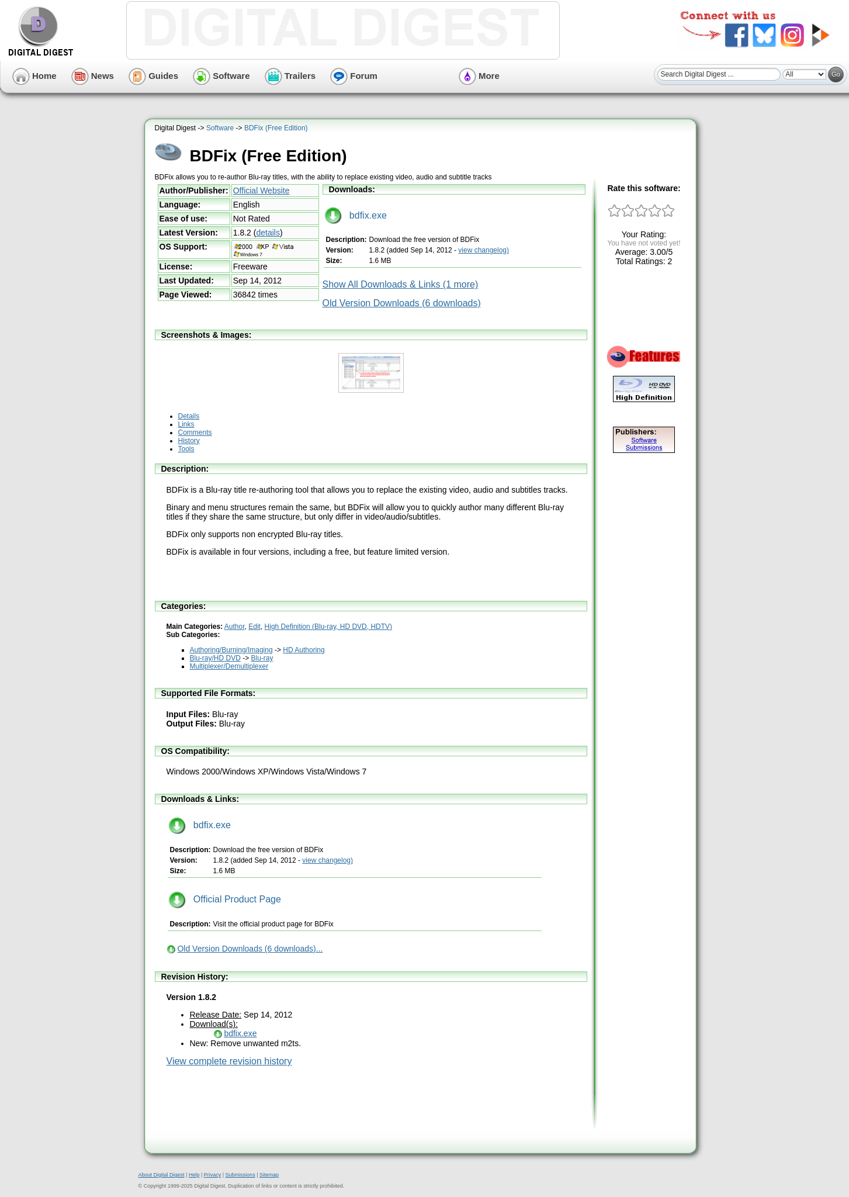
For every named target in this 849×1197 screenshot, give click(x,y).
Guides (153, 76)
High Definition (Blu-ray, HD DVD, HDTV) (329, 626)
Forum (353, 76)
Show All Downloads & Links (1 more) (401, 284)
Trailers (290, 76)
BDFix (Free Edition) (276, 128)
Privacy (212, 1175)
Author (234, 626)
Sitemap (269, 1175)
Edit (254, 626)
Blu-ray (262, 658)
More (479, 76)
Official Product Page (224, 899)
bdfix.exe (355, 215)
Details (189, 416)
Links (186, 424)
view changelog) (483, 250)
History (189, 441)
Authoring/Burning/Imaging (231, 650)
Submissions (240, 1175)
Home (34, 76)
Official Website (261, 190)
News (92, 76)
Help (194, 1175)
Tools (186, 449)
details (267, 232)
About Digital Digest (161, 1175)
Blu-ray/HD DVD (215, 658)
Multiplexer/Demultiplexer (229, 666)
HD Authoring (303, 650)
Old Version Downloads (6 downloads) (402, 303)
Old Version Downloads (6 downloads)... (250, 948)
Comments (195, 432)
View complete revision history (229, 1061)
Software (221, 76)
